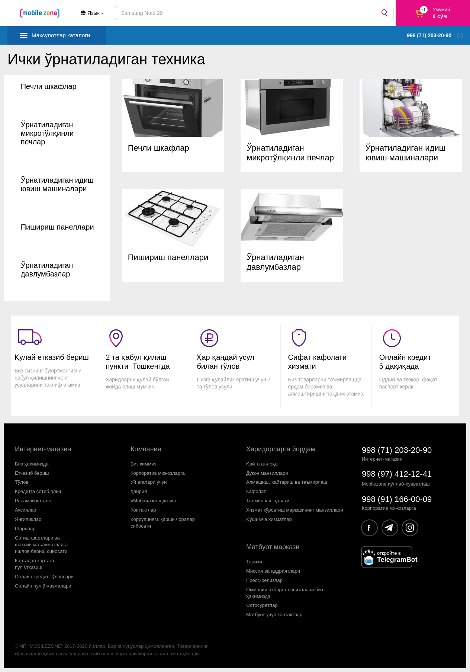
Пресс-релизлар (264, 580)
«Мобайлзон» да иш (153, 500)
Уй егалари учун (149, 482)
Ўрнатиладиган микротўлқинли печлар (47, 133)
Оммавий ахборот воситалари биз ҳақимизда (284, 593)
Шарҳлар (25, 528)
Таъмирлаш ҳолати (267, 500)
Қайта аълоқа (262, 464)
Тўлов (21, 482)
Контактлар (143, 510)
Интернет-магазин (43, 449)
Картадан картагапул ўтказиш (34, 564)
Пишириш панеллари (57, 227)
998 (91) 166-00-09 (397, 499)
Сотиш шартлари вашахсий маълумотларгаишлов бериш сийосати (41, 544)
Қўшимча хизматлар (269, 519)
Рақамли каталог (34, 500)
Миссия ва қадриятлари (273, 571)
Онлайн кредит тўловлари (44, 576)
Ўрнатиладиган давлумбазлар (47, 269)
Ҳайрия (139, 491)
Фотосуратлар (262, 605)
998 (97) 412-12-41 (397, 474)
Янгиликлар (28, 519)
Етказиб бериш (32, 473)
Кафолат (256, 491)
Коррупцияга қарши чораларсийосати (163, 522)
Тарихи (254, 561)
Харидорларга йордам (280, 449)
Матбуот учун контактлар (274, 614)
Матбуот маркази (272, 547)
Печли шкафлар (49, 86)
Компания (146, 449)
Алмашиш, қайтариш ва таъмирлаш (286, 482)
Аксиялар (25, 510)
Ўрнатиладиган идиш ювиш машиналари (57, 184)
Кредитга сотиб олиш (38, 491)
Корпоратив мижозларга (158, 473)
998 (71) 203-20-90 (397, 450)
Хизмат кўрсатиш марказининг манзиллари (294, 510)
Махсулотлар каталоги (61, 35)
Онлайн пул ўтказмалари (43, 586)
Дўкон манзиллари (267, 473)
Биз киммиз (143, 464)
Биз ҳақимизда (32, 464)
